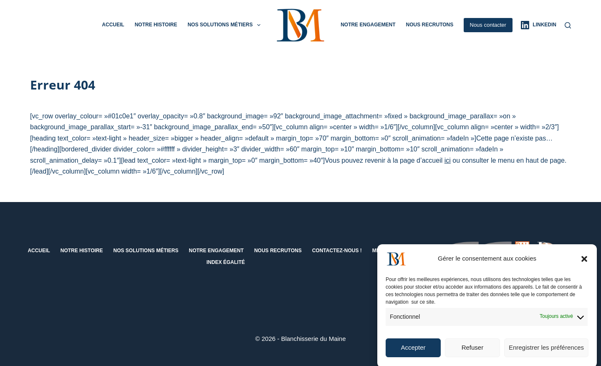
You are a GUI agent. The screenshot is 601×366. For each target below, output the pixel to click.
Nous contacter (488, 25)
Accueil (113, 25)
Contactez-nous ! (337, 250)
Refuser (473, 351)
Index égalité (226, 262)
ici (447, 160)
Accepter (413, 351)
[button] (584, 263)
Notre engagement (368, 25)
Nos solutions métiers (225, 25)
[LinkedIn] (538, 25)
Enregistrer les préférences (546, 351)
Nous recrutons (429, 25)
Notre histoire (156, 25)
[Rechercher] (568, 25)
